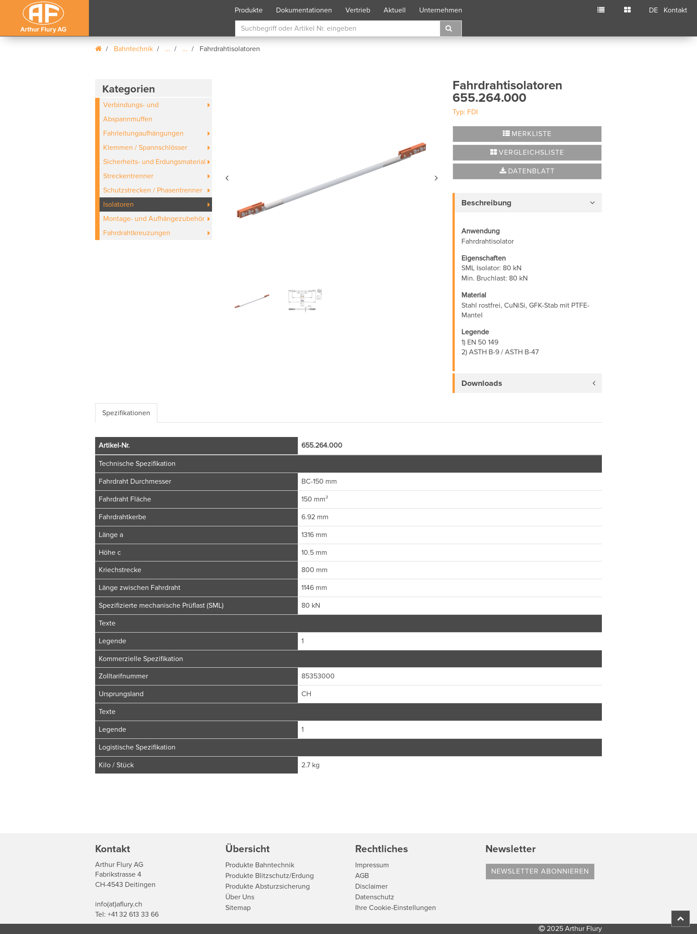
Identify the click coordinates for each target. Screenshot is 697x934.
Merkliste (527, 133)
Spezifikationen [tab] (126, 413)
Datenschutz (374, 897)
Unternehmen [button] (440, 10)
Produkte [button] (249, 10)
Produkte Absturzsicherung (267, 886)
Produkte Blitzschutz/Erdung (269, 875)
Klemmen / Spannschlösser (145, 147)
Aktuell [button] (395, 10)
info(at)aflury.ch (118, 904)
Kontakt (675, 10)
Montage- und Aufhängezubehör (153, 218)
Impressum (372, 865)
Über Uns (239, 897)
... (167, 48)
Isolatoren (118, 204)
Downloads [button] (481, 383)
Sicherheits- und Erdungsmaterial (154, 161)
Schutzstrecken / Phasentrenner (152, 190)
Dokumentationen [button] (304, 10)
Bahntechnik (133, 48)
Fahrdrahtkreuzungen (136, 232)
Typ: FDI (465, 112)
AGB (362, 875)
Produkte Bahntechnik (259, 865)
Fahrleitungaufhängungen (143, 133)
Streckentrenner (128, 176)
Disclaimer (371, 886)
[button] (227, 176)
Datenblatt (527, 171)
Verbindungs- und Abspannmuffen (131, 112)
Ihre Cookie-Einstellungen (395, 907)
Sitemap (238, 907)
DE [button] (653, 10)
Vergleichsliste (527, 152)
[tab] (527, 202)
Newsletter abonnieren (540, 871)
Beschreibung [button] (486, 203)
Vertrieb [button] (357, 10)
